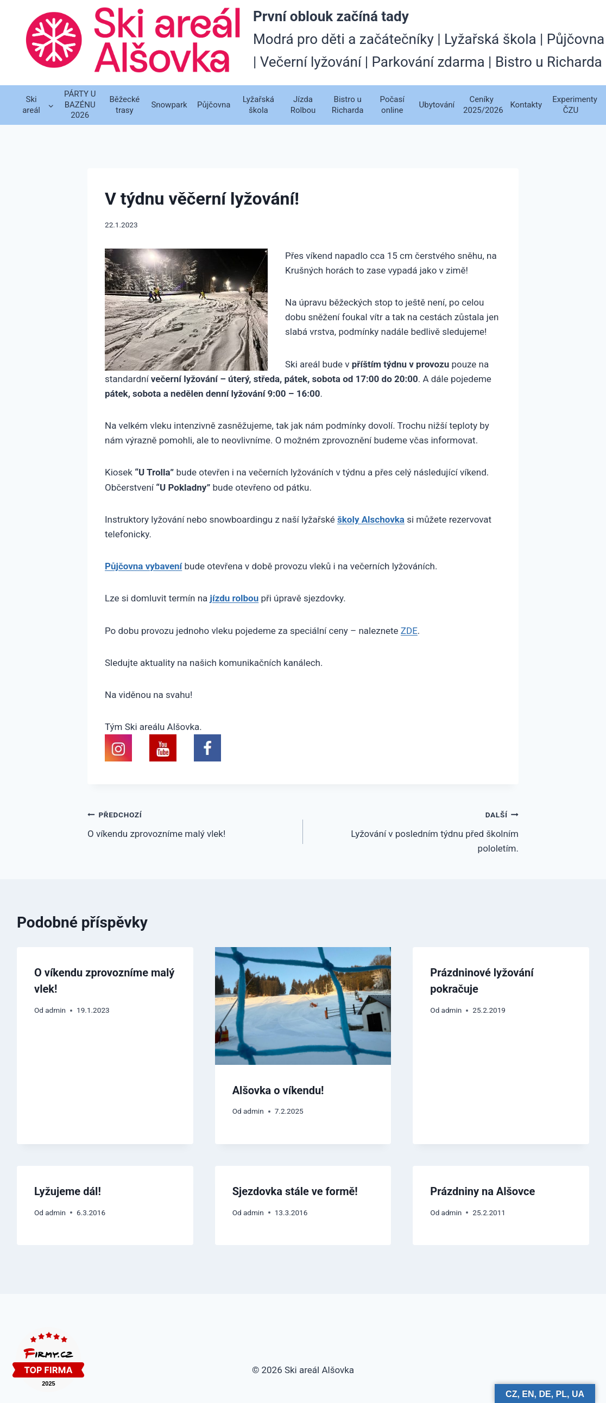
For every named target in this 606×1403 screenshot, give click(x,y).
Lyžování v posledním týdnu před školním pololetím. (415, 830)
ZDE (409, 630)
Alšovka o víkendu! (278, 1090)
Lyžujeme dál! (67, 1191)
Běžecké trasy (124, 104)
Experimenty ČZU (572, 104)
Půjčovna (213, 105)
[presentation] (303, 1005)
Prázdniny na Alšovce (482, 1191)
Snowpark (169, 105)
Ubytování (437, 105)
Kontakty (526, 105)
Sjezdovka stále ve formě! (295, 1191)
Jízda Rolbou (303, 104)
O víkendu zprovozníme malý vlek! (190, 823)
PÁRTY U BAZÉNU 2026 (80, 104)
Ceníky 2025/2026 (483, 104)
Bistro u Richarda (348, 104)
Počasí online (392, 104)
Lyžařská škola (258, 104)
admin (55, 1010)
